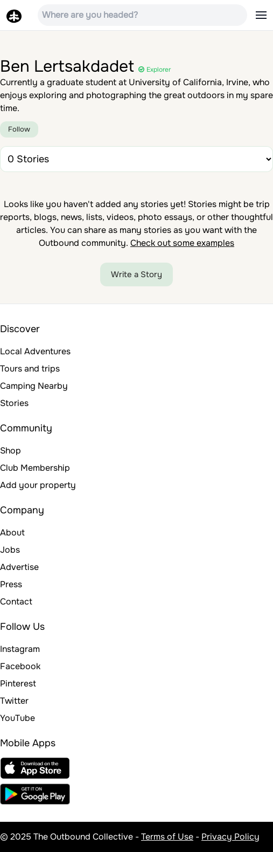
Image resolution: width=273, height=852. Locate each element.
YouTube (17, 718)
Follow (19, 129)
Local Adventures (35, 351)
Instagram (20, 649)
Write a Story (136, 274)
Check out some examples (182, 243)
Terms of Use (167, 836)
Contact (16, 601)
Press (11, 584)
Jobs (10, 549)
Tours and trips (30, 368)
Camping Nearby (34, 385)
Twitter (14, 700)
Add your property (38, 485)
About (12, 532)
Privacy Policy (230, 836)
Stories (14, 403)
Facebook (20, 666)
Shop (10, 450)
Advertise (19, 567)
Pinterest (18, 683)
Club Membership (35, 467)
